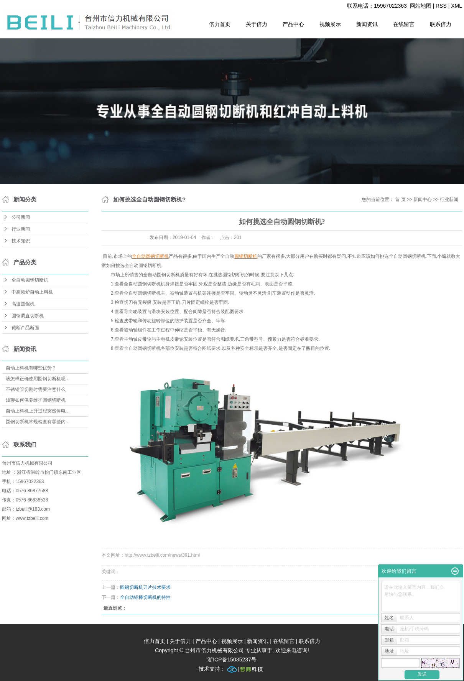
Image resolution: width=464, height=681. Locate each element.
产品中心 (293, 24)
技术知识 (21, 241)
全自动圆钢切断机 (30, 280)
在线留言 (404, 24)
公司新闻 (21, 217)
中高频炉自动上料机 (32, 292)
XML (456, 6)
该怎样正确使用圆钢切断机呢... (37, 378)
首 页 (400, 199)
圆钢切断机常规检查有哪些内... (37, 421)
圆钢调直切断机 (28, 315)
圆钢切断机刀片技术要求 (145, 587)
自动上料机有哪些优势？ (31, 368)
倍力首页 (219, 24)
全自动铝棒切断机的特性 (145, 597)
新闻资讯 (367, 24)
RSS (441, 6)
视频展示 (330, 24)
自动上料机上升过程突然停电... (37, 411)
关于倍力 (256, 24)
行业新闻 (21, 229)
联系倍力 (440, 24)
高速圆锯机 (23, 304)
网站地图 (420, 6)
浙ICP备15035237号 (232, 659)
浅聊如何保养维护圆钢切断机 (36, 400)
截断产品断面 (25, 327)
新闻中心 (422, 199)
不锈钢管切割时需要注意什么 (36, 389)
